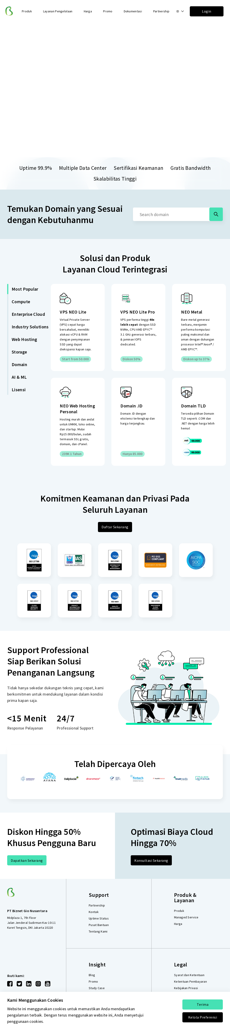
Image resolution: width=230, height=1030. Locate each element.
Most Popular (25, 289)
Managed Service (186, 917)
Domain (19, 364)
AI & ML (19, 377)
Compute (21, 301)
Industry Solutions (30, 326)
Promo (108, 11)
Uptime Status (99, 918)
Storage (19, 352)
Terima (202, 1004)
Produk (179, 911)
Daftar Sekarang (115, 527)
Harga (88, 11)
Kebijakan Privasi (186, 988)
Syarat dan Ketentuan (189, 975)
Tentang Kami (98, 931)
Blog (92, 975)
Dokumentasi (133, 11)
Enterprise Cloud (28, 314)
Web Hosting (24, 339)
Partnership (161, 11)
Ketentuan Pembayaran (190, 981)
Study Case (97, 988)
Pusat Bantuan (99, 925)
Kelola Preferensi (202, 1017)
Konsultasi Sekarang (151, 860)
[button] (180, 11)
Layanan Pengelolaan (58, 11)
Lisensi (19, 389)
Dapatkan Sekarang (27, 860)
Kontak (94, 912)
